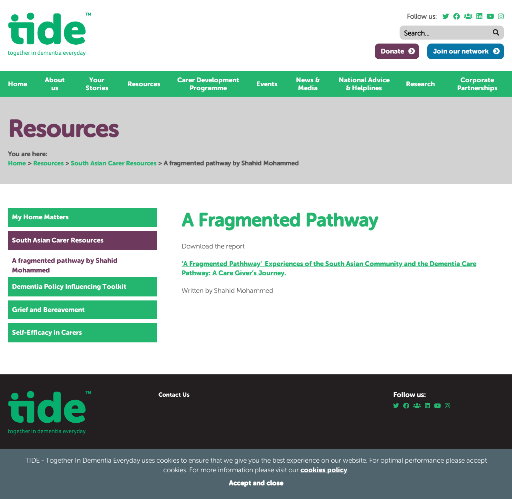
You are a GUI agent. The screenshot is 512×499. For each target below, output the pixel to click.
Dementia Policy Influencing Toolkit (69, 286)
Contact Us (174, 394)
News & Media (308, 84)
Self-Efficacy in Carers (47, 332)
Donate (392, 51)
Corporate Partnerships (477, 84)
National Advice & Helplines (364, 84)
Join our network (461, 51)
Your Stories (97, 84)
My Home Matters (40, 217)
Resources (144, 84)
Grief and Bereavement (48, 310)
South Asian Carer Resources (113, 163)
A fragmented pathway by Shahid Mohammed (65, 265)
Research (420, 84)
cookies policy (323, 470)
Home (17, 84)
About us (55, 84)
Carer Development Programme (208, 84)
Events (267, 84)
